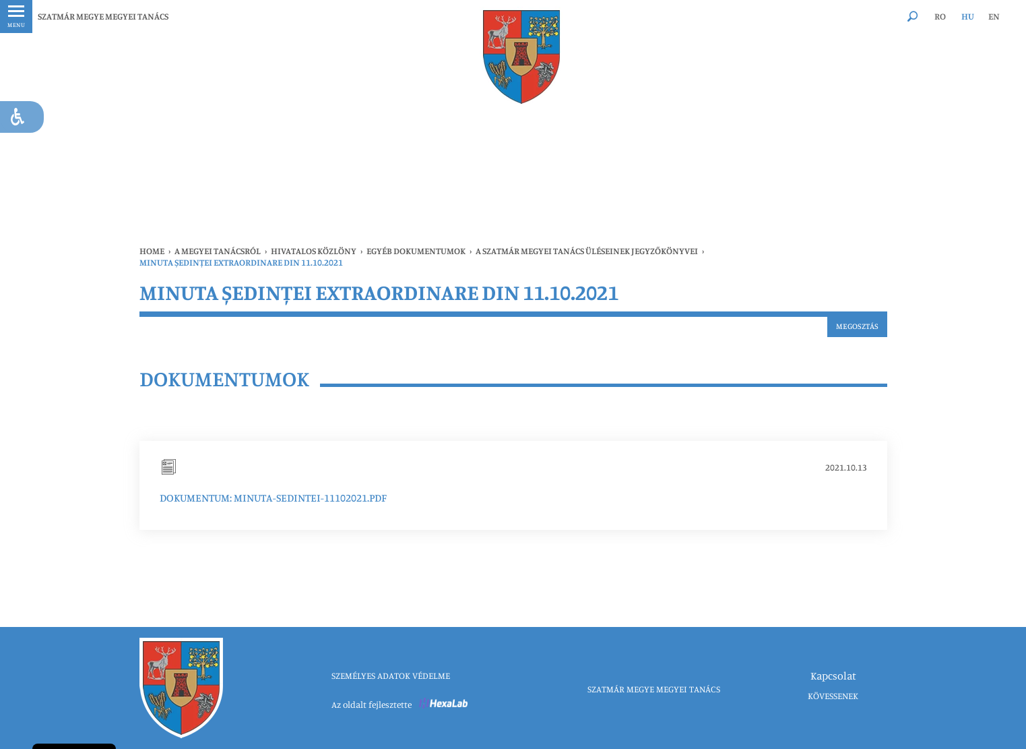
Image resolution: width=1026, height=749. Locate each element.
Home (151, 250)
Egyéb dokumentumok (416, 250)
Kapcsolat (833, 675)
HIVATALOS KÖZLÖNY (313, 250)
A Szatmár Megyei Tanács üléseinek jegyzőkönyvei (587, 250)
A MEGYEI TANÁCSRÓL (217, 250)
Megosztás (857, 326)
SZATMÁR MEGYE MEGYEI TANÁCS (103, 16)
